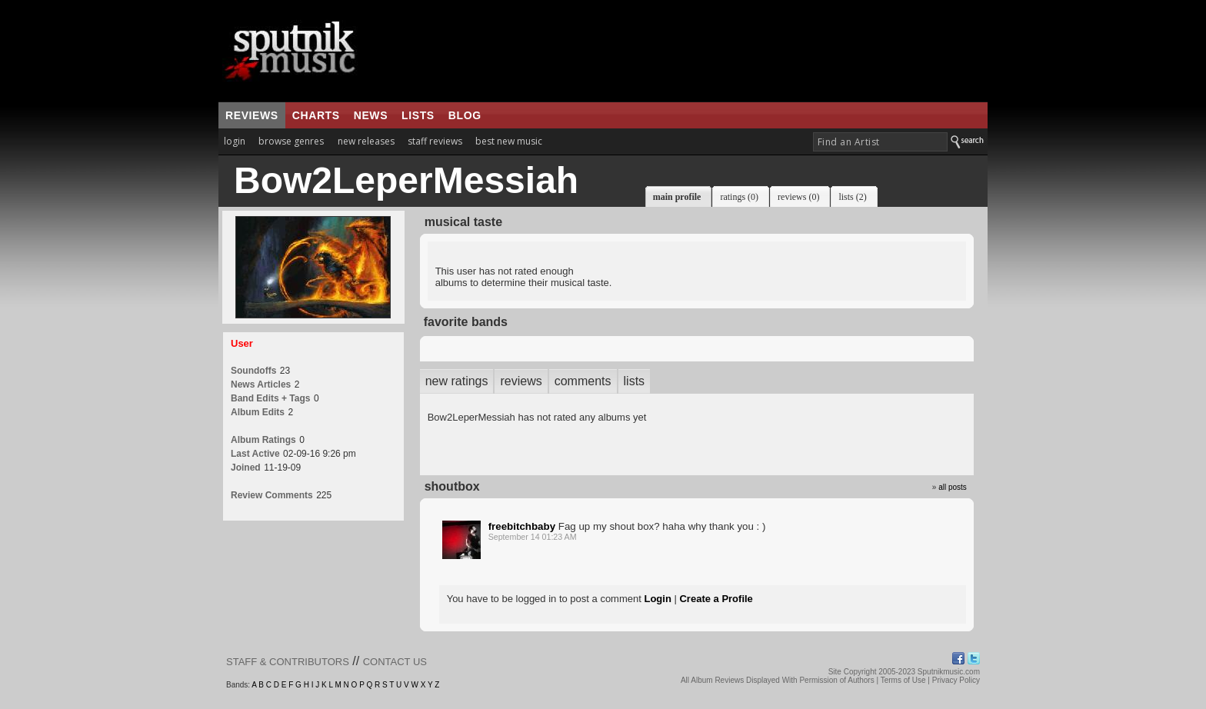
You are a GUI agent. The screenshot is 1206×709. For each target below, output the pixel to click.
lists (418, 115)
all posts (952, 487)
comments (583, 381)
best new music (508, 141)
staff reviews (435, 141)
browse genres (291, 141)
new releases (366, 141)
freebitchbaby (521, 526)
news (371, 115)
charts (316, 115)
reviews (251, 115)
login (234, 141)
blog (464, 115)
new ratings (456, 381)
